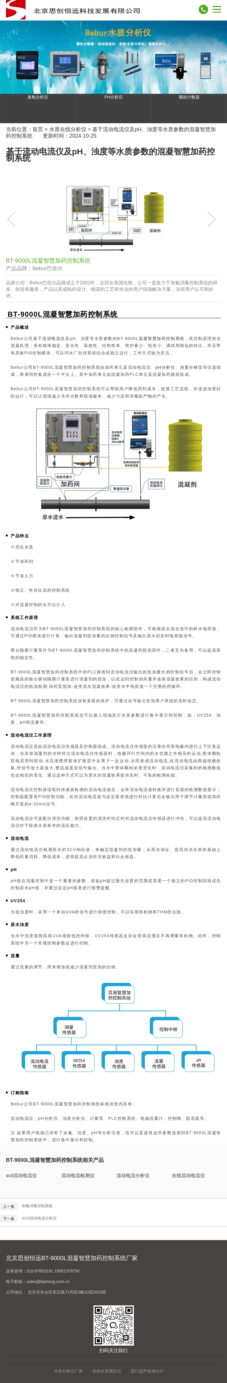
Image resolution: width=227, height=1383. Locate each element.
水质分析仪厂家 (68, 1371)
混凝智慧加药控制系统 (162, 338)
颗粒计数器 (189, 97)
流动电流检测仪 (77, 1175)
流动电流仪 (53, 338)
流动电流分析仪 (132, 1175)
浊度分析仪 (191, 367)
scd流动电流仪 (21, 1175)
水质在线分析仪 (67, 129)
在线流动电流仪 (188, 1175)
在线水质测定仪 (106, 1371)
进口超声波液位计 (147, 1371)
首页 (37, 129)
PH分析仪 (113, 97)
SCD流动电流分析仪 (39, 1218)
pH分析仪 (165, 367)
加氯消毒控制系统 (37, 1206)
